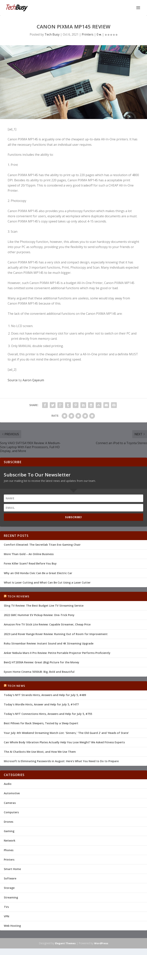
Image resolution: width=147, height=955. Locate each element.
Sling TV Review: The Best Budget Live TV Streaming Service (43, 605)
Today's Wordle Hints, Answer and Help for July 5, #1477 (41, 704)
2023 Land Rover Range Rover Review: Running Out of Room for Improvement (56, 634)
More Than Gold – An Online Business (29, 554)
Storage (9, 888)
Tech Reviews (18, 596)
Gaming (9, 831)
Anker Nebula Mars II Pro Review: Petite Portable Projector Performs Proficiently (57, 653)
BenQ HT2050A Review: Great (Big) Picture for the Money (41, 662)
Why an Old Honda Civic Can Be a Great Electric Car (38, 573)
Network (9, 840)
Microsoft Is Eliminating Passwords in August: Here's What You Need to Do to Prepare (61, 761)
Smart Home (12, 869)
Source (13, 380)
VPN (6, 916)
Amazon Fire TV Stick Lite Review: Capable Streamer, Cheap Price (47, 624)
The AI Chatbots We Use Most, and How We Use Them (40, 752)
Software (10, 878)
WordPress (101, 943)
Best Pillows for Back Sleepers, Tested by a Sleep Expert (41, 723)
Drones (8, 821)
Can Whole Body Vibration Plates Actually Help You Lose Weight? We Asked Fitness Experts (64, 742)
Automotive (12, 793)
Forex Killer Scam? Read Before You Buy (30, 563)
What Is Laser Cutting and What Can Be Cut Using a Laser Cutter (47, 582)
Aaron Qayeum (33, 380)
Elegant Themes (65, 943)
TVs (6, 907)
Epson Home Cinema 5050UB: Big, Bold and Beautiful (39, 672)
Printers (87, 34)
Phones (8, 850)
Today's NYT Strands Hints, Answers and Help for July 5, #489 (45, 695)
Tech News (16, 686)
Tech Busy (52, 34)
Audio (7, 784)
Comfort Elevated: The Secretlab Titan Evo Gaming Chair (42, 544)
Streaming (11, 897)
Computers (11, 812)
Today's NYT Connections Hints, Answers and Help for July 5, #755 (48, 714)
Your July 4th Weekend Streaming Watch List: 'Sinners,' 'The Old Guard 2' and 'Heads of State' (66, 733)
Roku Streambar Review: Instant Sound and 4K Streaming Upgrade (48, 643)
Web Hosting (12, 926)
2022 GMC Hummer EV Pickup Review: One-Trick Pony (39, 615)
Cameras (10, 803)
